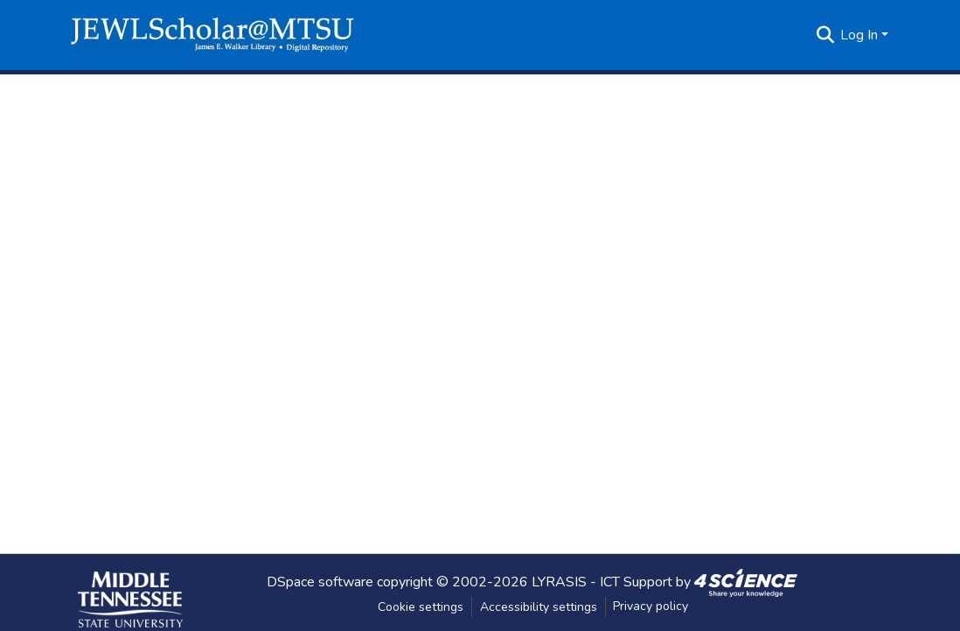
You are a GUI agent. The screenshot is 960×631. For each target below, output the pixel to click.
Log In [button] (860, 35)
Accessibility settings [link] (538, 607)
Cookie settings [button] (420, 607)
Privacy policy (650, 606)
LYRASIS (559, 581)
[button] (212, 35)
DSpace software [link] (320, 581)
